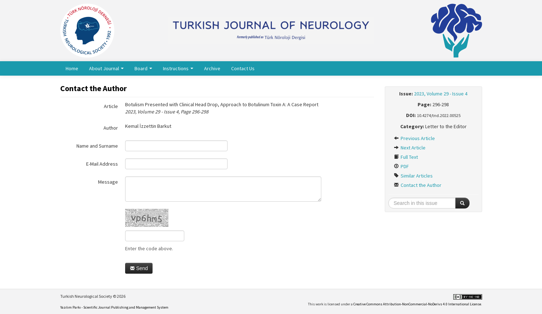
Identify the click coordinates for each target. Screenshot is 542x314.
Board (143, 68)
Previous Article (414, 138)
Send (139, 268)
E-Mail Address (102, 164)
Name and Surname (97, 146)
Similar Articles (413, 175)
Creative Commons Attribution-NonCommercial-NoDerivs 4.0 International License (417, 304)
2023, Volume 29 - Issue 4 (440, 93)
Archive (212, 68)
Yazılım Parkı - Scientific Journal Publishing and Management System (114, 307)
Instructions (178, 68)
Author (110, 128)
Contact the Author (417, 185)
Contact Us (243, 68)
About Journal (106, 68)
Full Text (406, 157)
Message (108, 182)
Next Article (410, 147)
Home (72, 68)
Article (111, 106)
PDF (401, 166)
